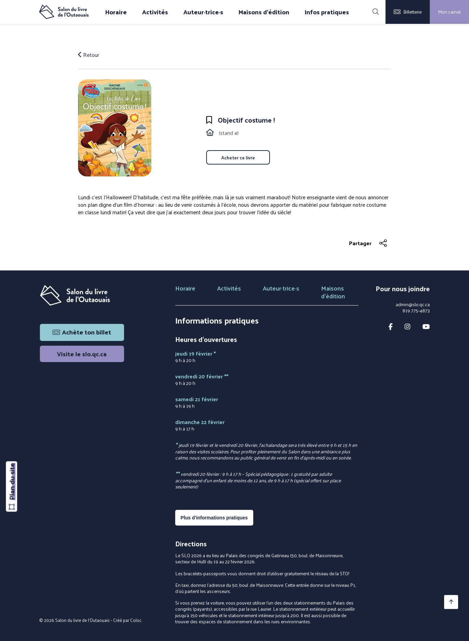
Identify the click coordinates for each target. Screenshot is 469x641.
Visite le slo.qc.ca (82, 353)
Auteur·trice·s (203, 12)
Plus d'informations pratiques (214, 517)
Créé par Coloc (127, 620)
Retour (88, 55)
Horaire (116, 12)
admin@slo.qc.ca (413, 304)
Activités (155, 12)
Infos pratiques (327, 12)
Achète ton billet (81, 332)
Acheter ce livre (238, 157)
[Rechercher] (375, 12)
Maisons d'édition (264, 12)
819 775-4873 (416, 311)
